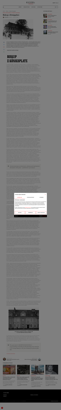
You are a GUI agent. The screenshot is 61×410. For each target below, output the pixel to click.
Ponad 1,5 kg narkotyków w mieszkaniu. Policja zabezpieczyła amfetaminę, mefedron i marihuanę (52, 17)
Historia (7, 11)
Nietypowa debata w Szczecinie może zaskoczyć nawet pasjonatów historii (9, 378)
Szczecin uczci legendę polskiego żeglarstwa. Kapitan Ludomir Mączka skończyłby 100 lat (37, 378)
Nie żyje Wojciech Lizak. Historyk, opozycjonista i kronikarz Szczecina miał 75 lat (51, 378)
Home (4, 11)
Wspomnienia (8, 12)
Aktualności (50, 14)
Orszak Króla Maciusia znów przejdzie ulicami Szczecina (52, 21)
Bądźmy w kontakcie (34, 394)
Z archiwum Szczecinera (15, 12)
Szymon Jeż (6, 17)
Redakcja (5, 394)
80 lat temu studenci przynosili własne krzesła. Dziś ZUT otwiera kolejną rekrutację (23, 378)
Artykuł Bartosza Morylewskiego (10, 353)
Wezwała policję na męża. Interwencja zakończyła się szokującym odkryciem (52, 27)
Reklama (4, 396)
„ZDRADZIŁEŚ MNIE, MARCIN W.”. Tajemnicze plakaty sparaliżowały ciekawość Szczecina (53, 33)
